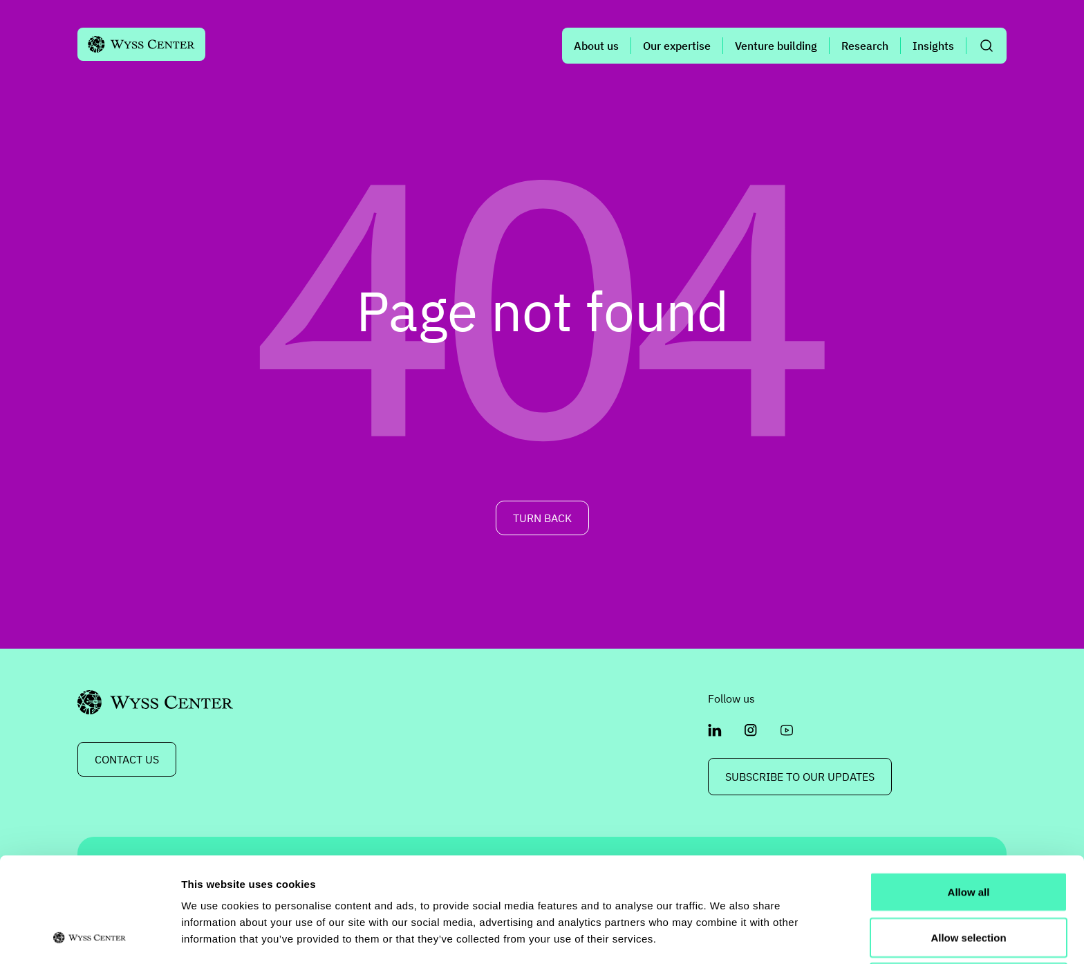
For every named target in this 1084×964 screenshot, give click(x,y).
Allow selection (968, 839)
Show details (725, 937)
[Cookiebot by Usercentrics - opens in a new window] (89, 937)
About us (596, 46)
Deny (969, 884)
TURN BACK (542, 518)
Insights (933, 46)
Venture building (776, 46)
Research (864, 46)
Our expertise (677, 46)
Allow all (969, 793)
